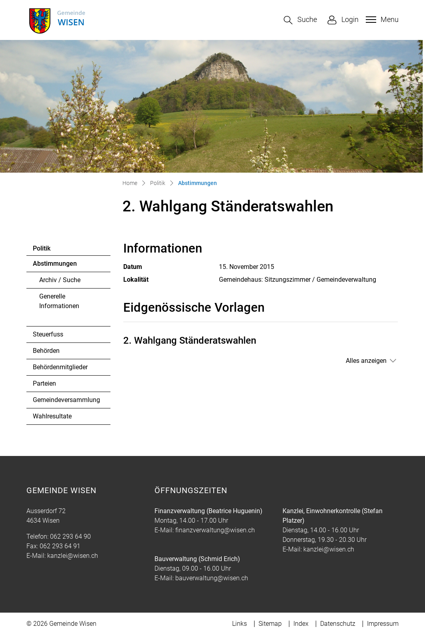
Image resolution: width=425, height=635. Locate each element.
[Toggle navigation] (381, 20)
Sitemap (270, 623)
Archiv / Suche (59, 280)
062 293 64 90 (70, 536)
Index (301, 623)
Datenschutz (337, 623)
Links (239, 623)
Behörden (46, 350)
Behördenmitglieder (60, 367)
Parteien (44, 383)
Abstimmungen (54, 266)
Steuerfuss (48, 334)
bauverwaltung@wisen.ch (211, 578)
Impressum (383, 623)
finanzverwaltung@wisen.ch (215, 530)
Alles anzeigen (366, 360)
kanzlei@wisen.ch (72, 555)
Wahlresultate (52, 416)
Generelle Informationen (59, 301)
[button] (300, 20)
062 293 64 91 (60, 546)
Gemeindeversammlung (66, 400)
